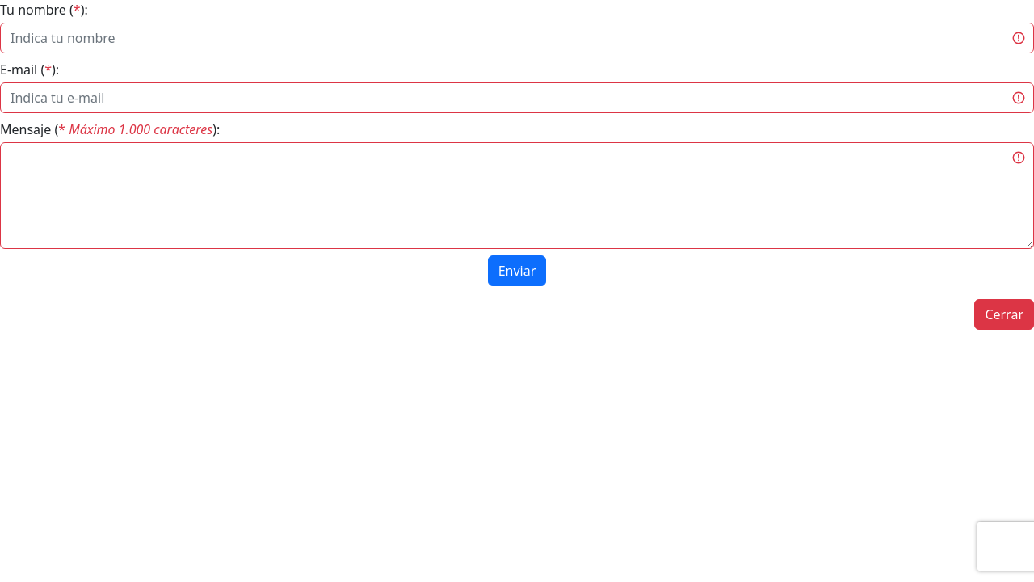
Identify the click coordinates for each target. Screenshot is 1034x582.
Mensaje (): (110, 129)
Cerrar (1004, 314)
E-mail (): (29, 69)
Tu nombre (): (44, 10)
